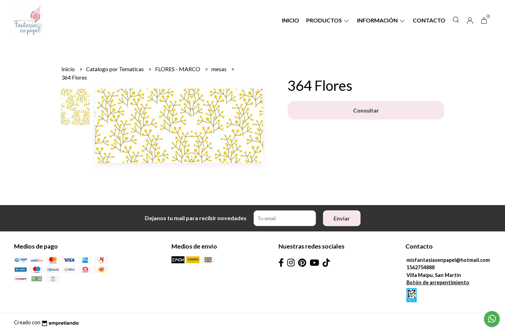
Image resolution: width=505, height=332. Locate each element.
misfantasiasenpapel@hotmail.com (448, 260)
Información (381, 20)
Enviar (342, 218)
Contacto (429, 20)
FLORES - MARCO (178, 69)
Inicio (290, 20)
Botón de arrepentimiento (437, 282)
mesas (219, 69)
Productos (328, 20)
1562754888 (420, 267)
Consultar (366, 110)
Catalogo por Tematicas (115, 69)
